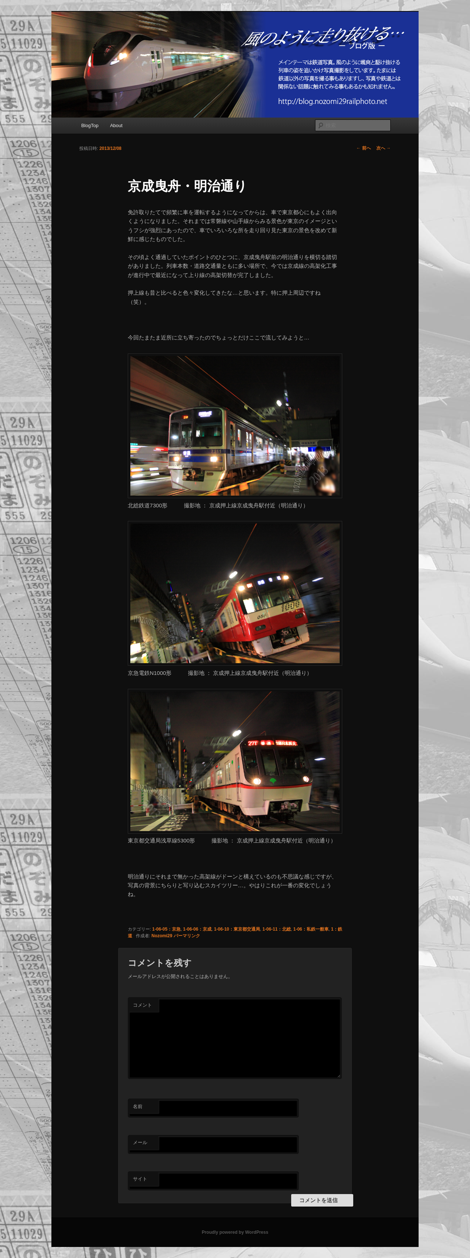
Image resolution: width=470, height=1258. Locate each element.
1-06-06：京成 (197, 929)
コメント (142, 1005)
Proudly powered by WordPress (235, 1232)
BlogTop (89, 125)
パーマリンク (187, 935)
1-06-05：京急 (166, 929)
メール (140, 1142)
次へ (383, 148)
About (116, 125)
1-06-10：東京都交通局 (237, 929)
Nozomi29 (162, 935)
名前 (137, 1106)
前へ (363, 148)
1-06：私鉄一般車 (311, 929)
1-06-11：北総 (277, 929)
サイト (140, 1179)
